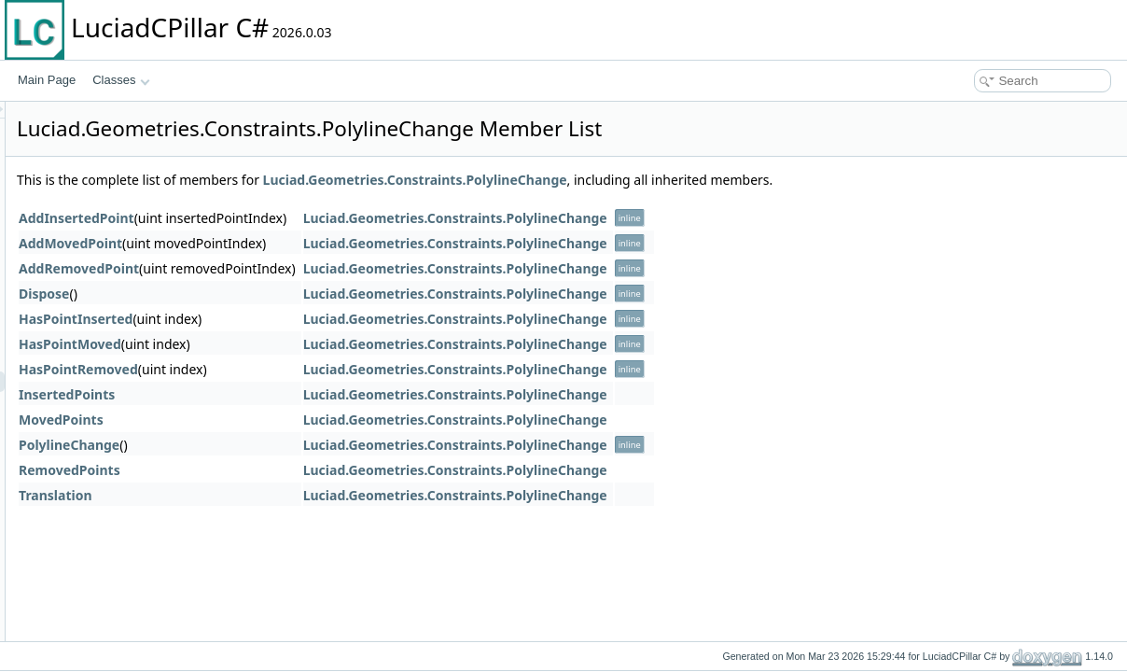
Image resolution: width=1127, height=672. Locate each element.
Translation (289, 495)
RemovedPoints (303, 470)
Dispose (277, 293)
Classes (121, 80)
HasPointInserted (309, 319)
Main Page (47, 80)
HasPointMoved (303, 344)
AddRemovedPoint (312, 268)
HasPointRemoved (311, 369)
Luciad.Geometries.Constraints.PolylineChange (648, 180)
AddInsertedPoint (310, 218)
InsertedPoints (300, 394)
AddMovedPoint (303, 243)
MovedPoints (294, 419)
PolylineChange (302, 445)
